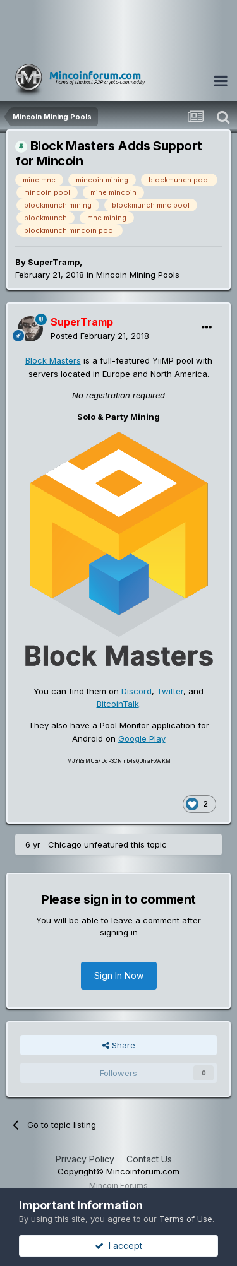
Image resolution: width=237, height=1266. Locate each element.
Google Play (142, 738)
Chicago (65, 844)
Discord (136, 691)
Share (118, 1045)
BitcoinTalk (118, 704)
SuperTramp (54, 262)
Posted (100, 336)
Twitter (170, 691)
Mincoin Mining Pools (137, 274)
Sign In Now (118, 975)
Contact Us (149, 1159)
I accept (118, 1245)
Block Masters (53, 360)
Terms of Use (185, 1219)
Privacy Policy (85, 1159)
